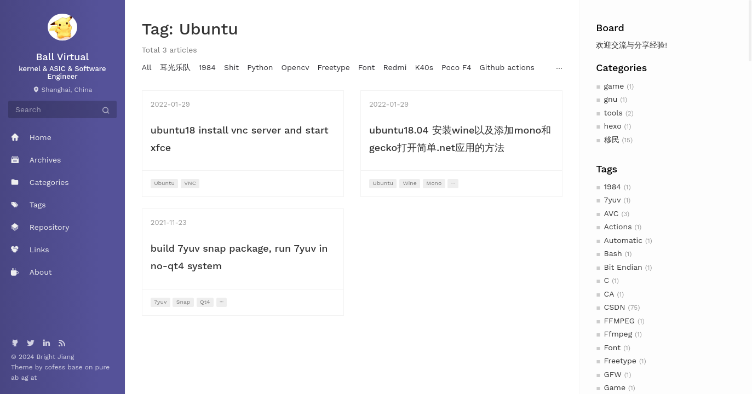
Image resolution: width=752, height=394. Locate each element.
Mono (433, 183)
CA (609, 293)
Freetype (620, 360)
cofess (55, 367)
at (34, 377)
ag (25, 377)
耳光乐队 (175, 67)
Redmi (394, 67)
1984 (612, 186)
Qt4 (205, 301)
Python (260, 67)
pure (102, 367)
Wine (409, 183)
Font (612, 347)
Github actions (507, 67)
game (614, 86)
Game (614, 387)
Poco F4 (456, 67)
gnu (611, 99)
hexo (613, 125)
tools (613, 112)
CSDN (614, 307)
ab (16, 377)
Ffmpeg (618, 333)
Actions (618, 226)
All (147, 67)
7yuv (612, 199)
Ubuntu (164, 183)
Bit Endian (623, 267)
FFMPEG (619, 320)
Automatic (623, 240)
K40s (424, 67)
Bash (613, 253)
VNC (190, 183)
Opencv (295, 67)
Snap (183, 301)
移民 (611, 139)
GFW (613, 374)
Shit (231, 67)
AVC (611, 213)
